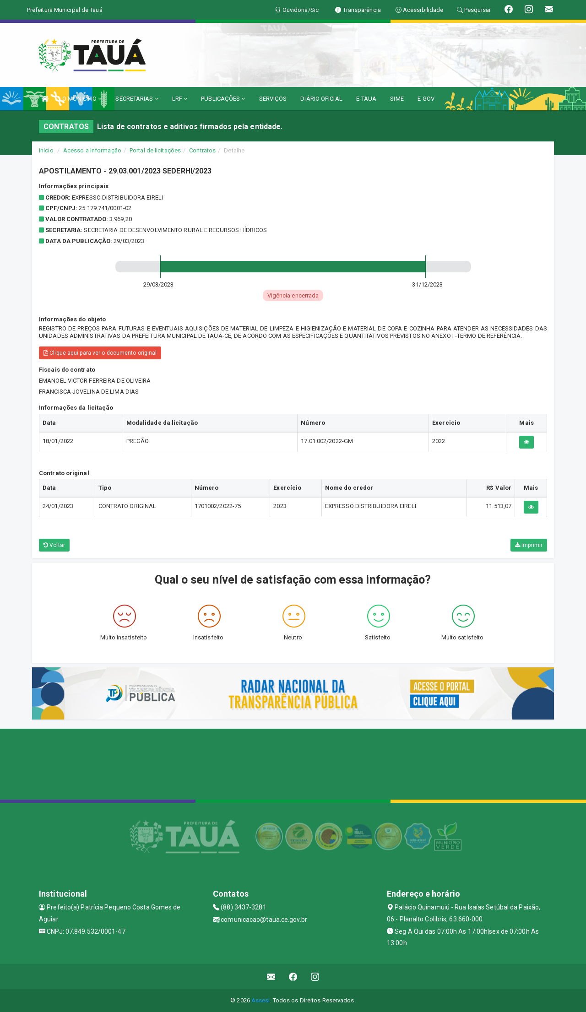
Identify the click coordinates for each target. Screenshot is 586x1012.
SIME (396, 98)
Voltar (54, 545)
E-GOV (426, 98)
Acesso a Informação (92, 150)
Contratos (202, 150)
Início (46, 150)
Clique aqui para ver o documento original (100, 353)
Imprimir (529, 545)
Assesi (260, 1000)
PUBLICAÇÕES (223, 98)
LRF (180, 98)
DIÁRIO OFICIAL (321, 98)
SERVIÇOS (273, 98)
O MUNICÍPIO (82, 98)
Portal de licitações (155, 150)
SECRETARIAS (136, 98)
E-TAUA (366, 98)
